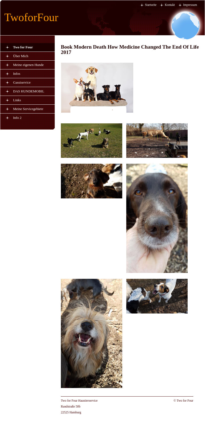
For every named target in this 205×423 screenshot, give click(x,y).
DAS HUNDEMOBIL (28, 91)
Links (17, 100)
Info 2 (17, 118)
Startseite (151, 5)
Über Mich (20, 56)
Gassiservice (22, 82)
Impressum (190, 5)
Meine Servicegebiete (28, 109)
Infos (16, 74)
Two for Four (23, 47)
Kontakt (170, 5)
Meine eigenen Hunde (28, 65)
